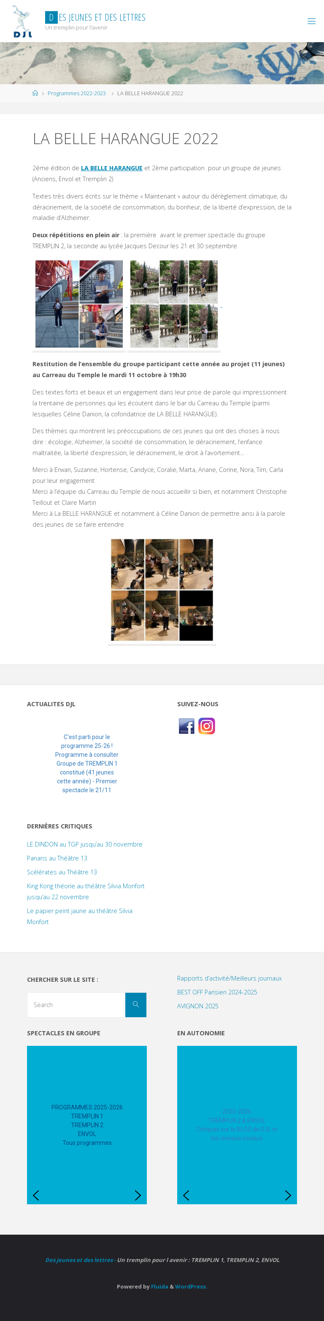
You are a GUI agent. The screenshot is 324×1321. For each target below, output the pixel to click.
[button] (40, 763)
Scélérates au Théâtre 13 (62, 872)
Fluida (159, 1286)
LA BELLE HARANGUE (112, 168)
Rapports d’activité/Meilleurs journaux (229, 978)
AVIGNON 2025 (198, 1006)
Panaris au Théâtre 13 (57, 858)
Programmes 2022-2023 (77, 93)
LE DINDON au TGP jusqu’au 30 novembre (85, 844)
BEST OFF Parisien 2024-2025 (217, 992)
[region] (87, 763)
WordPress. (191, 1286)
